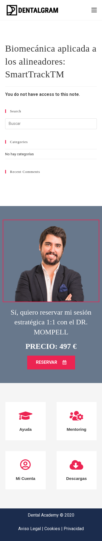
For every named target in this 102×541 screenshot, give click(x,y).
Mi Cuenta (25, 478)
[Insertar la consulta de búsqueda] (51, 123)
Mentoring (76, 429)
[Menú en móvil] (94, 10)
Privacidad (74, 528)
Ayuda (25, 429)
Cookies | (54, 528)
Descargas (76, 478)
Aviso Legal (30, 528)
